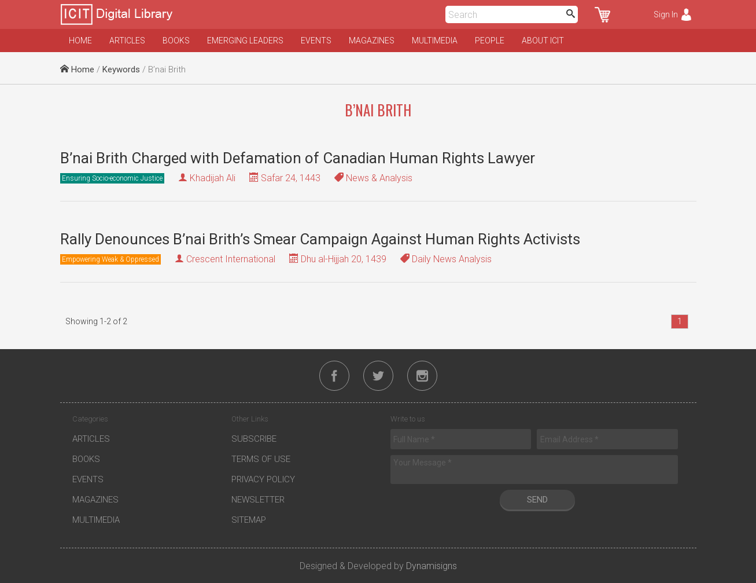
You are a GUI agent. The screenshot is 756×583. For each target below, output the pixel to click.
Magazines (371, 40)
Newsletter (258, 499)
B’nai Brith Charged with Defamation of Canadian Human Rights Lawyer (297, 158)
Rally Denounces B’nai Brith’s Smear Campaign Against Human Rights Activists (320, 239)
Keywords (121, 69)
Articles (127, 40)
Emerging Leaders (245, 40)
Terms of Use (260, 459)
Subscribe (253, 439)
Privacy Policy (263, 479)
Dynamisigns (431, 565)
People (489, 40)
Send (537, 499)
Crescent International (230, 259)
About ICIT (543, 40)
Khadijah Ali (212, 178)
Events (316, 40)
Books (176, 40)
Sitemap (248, 520)
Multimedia (435, 40)
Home (80, 40)
